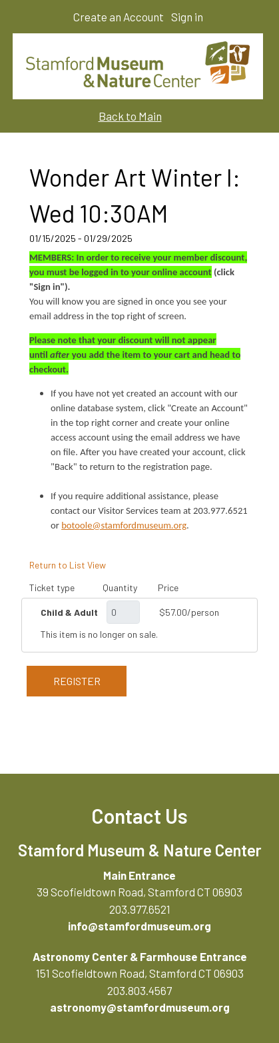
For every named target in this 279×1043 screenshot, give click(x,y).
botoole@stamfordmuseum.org (123, 525)
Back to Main (130, 116)
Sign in (187, 16)
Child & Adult (69, 612)
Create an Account (118, 16)
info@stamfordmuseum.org (139, 925)
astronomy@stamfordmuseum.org (140, 1007)
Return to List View (67, 564)
